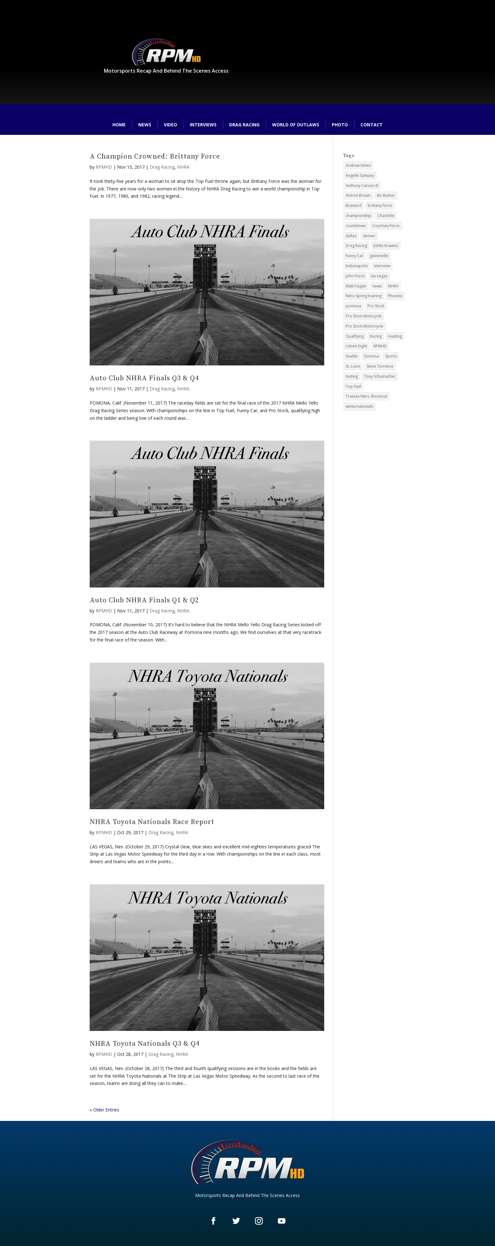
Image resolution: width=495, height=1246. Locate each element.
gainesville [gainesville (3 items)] (379, 255)
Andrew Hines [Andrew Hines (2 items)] (358, 165)
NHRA (183, 167)
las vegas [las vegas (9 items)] (379, 276)
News (144, 125)
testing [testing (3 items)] (352, 376)
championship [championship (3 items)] (358, 215)
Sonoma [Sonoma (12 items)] (371, 356)
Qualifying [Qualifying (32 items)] (355, 336)
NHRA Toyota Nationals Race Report (152, 822)
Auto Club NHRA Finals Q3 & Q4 (144, 378)
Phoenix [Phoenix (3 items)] (395, 295)
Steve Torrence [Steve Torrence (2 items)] (380, 366)
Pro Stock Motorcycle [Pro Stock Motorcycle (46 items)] (364, 326)
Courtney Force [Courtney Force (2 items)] (386, 225)
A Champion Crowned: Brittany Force (155, 156)
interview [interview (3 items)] (382, 265)
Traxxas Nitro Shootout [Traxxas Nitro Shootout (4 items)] (366, 396)
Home (119, 125)
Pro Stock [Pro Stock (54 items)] (375, 306)
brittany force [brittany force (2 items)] (380, 205)
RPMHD (104, 167)
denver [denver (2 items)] (369, 235)
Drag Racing (244, 125)
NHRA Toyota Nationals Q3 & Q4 (145, 1043)
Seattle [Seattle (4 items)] (352, 356)
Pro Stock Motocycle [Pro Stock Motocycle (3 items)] (364, 316)
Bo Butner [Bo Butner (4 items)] (386, 195)
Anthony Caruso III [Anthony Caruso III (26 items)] (362, 185)
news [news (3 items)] (377, 286)
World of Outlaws (295, 125)
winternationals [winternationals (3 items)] (359, 406)
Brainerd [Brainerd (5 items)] (353, 205)
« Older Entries (104, 1110)
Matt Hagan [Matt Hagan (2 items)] (356, 286)
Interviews (203, 125)
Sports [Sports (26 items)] (391, 356)
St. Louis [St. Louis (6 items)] (353, 366)
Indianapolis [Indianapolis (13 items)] (357, 265)
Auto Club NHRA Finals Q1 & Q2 (144, 600)
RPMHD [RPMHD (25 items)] (380, 346)
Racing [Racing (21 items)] (376, 336)
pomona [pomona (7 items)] (353, 306)
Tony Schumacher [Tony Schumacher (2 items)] (380, 376)
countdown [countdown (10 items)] (356, 225)
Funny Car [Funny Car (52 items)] (354, 255)
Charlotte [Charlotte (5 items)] (386, 215)
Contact (372, 125)
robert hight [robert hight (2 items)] (356, 346)
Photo (340, 125)
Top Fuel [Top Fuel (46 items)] (353, 386)
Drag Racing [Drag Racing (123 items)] (356, 245)
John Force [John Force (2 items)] (355, 276)
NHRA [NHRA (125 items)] (393, 286)
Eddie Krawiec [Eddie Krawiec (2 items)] (385, 245)
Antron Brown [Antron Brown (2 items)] (358, 195)
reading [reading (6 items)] (395, 336)
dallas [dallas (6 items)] (351, 235)
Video (170, 125)
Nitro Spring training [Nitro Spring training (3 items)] (364, 295)
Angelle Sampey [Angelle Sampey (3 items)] (360, 175)
